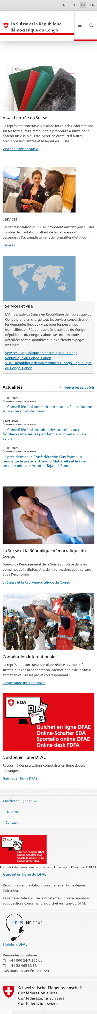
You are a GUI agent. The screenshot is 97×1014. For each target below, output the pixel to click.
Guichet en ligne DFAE (20, 766)
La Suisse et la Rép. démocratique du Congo (36, 570)
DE (65, 5)
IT (74, 5)
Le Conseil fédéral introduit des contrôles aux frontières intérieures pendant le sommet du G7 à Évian (44, 421)
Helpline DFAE (15, 932)
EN (92, 5)
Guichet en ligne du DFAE (24, 862)
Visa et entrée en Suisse (21, 136)
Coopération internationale (24, 670)
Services (9, 233)
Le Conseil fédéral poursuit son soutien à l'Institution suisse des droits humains (47, 396)
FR (83, 5)
